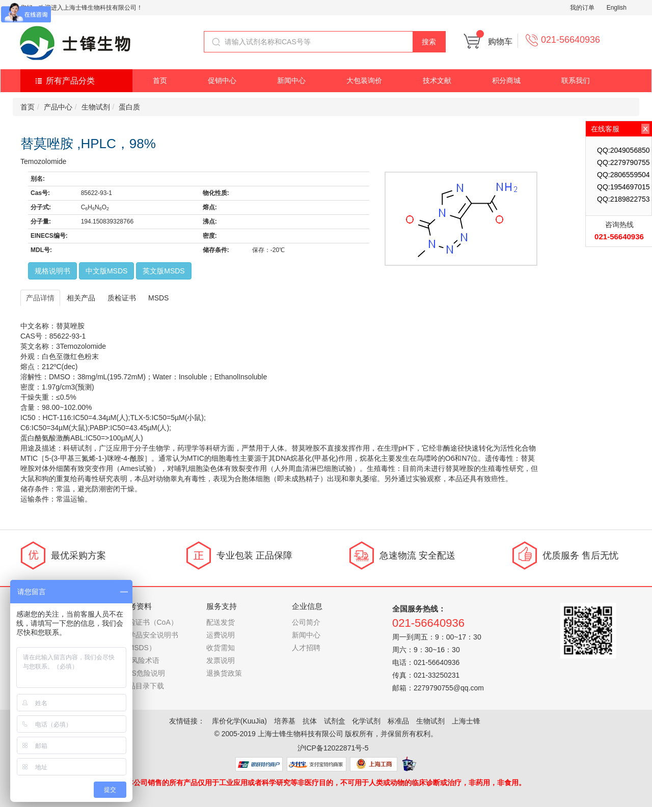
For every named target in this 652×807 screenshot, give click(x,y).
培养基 (284, 721)
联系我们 (575, 80)
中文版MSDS (106, 271)
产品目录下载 (142, 686)
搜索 (429, 42)
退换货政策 (224, 673)
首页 (160, 80)
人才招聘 (306, 648)
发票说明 (220, 660)
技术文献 (437, 80)
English (617, 7)
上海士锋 (466, 721)
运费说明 (220, 635)
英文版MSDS (163, 271)
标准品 (398, 721)
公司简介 (306, 622)
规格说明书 (52, 271)
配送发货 (220, 622)
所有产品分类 (70, 80)
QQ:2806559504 (623, 175)
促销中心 (222, 80)
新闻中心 (291, 80)
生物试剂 (96, 107)
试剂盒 (334, 721)
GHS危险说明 (143, 673)
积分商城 (506, 80)
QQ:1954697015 (623, 187)
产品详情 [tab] (40, 298)
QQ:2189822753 (623, 199)
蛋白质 (129, 107)
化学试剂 (366, 721)
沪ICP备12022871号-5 (333, 748)
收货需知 (220, 648)
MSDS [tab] (158, 298)
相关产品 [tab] (81, 298)
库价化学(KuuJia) (239, 721)
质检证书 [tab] (121, 298)
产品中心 (58, 107)
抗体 (310, 721)
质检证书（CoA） (149, 622)
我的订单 (582, 7)
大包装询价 (364, 80)
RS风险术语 (140, 660)
